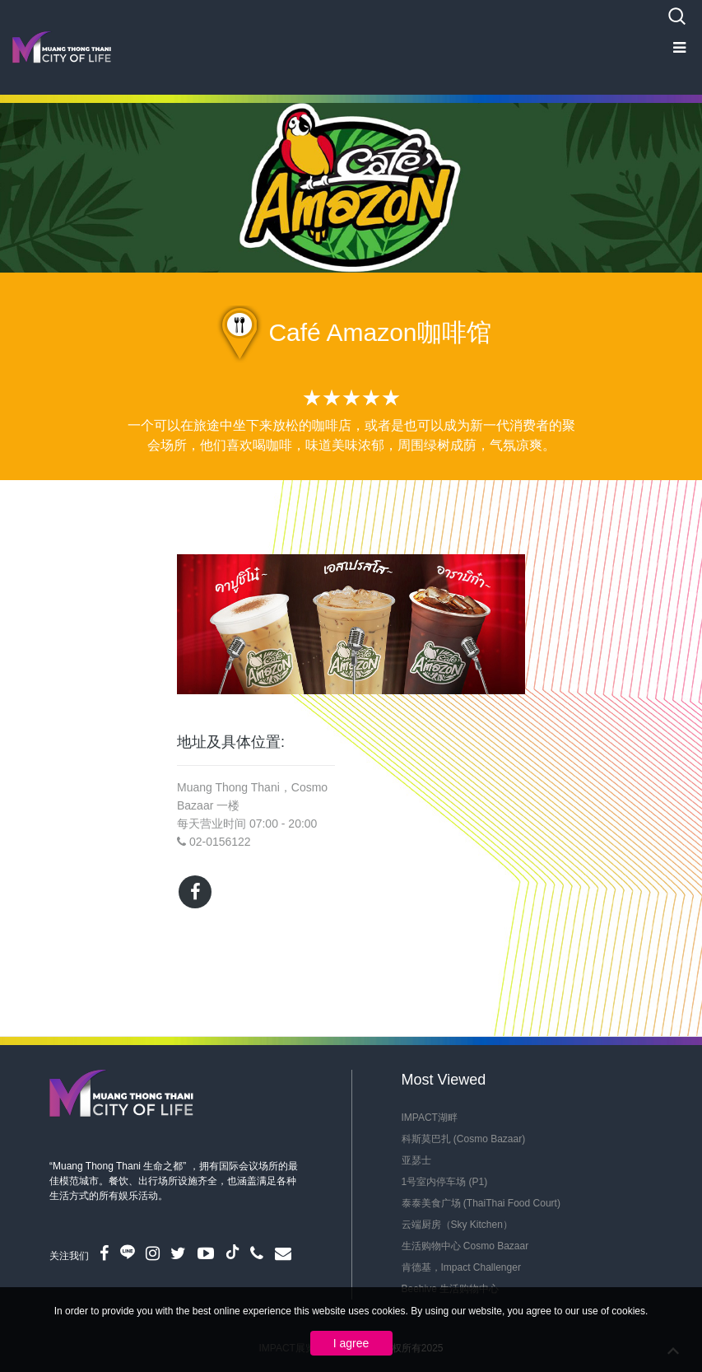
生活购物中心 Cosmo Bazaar (465, 1246)
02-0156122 (220, 841)
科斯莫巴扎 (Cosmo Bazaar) (464, 1139)
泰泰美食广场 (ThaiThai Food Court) (481, 1203)
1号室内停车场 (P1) (445, 1182)
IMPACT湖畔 (430, 1117)
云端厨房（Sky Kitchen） (457, 1224)
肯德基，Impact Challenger (461, 1267)
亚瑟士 (416, 1160)
